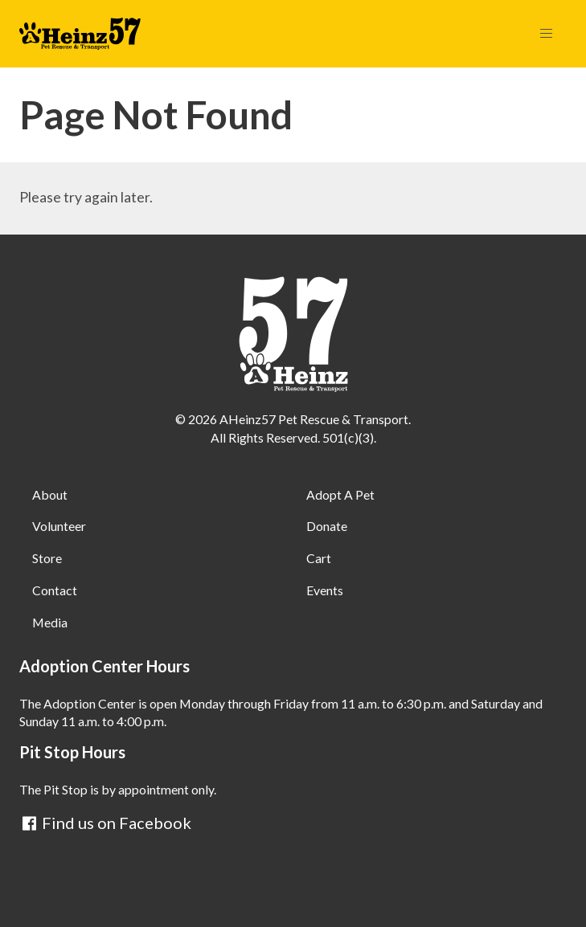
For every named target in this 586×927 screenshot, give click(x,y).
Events (324, 590)
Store (47, 558)
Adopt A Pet (340, 494)
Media (50, 622)
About (50, 494)
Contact (54, 590)
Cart (318, 558)
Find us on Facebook (105, 822)
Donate (326, 525)
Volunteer (59, 525)
